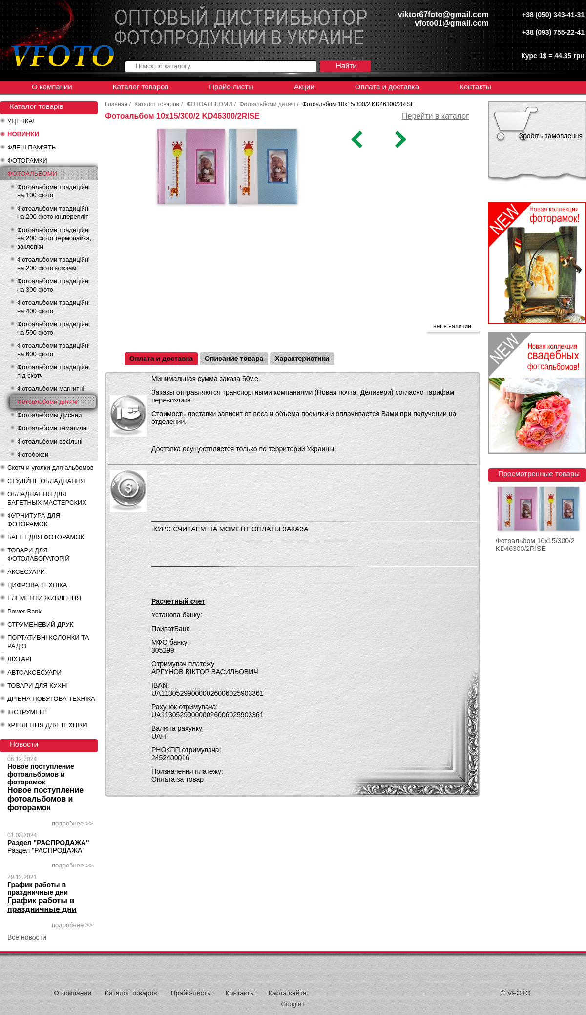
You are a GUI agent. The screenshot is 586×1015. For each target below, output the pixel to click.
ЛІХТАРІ (19, 659)
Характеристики (302, 358)
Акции (304, 87)
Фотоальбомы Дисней (49, 415)
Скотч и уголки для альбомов (50, 467)
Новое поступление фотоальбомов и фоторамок (40, 774)
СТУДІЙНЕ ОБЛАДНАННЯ (46, 481)
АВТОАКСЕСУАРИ (34, 672)
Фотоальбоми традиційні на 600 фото (53, 350)
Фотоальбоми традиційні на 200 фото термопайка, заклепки (54, 238)
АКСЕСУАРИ (26, 571)
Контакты (475, 87)
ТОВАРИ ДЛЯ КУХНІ (37, 685)
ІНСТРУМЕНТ (27, 712)
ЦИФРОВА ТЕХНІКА (37, 585)
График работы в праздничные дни (37, 888)
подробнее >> (72, 823)
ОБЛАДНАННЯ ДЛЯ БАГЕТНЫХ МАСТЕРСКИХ (46, 498)
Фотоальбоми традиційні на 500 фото (53, 328)
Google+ (293, 1004)
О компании (52, 87)
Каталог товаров (141, 87)
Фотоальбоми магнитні (50, 388)
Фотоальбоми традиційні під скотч (53, 371)
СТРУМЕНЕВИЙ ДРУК (40, 624)
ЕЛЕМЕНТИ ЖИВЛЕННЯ (44, 598)
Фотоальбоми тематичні (52, 428)
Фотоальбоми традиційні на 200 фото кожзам (53, 264)
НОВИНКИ (23, 134)
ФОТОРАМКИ (27, 160)
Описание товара (234, 358)
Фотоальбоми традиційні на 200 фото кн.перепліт (53, 212)
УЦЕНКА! (21, 121)
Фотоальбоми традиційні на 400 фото (53, 307)
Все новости (26, 937)
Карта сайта (288, 993)
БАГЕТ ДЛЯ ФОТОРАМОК (45, 537)
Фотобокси (32, 454)
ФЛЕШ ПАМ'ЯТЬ (31, 147)
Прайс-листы (231, 87)
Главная (116, 104)
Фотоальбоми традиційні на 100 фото (53, 191)
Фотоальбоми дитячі (47, 401)
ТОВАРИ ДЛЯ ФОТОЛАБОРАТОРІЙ (38, 554)
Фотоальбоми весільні (50, 441)
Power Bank (24, 611)
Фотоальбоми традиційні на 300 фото (53, 285)
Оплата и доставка (387, 87)
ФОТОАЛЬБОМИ (32, 173)
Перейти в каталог (435, 116)
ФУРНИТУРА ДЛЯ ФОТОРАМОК (33, 520)
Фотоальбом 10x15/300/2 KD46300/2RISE (535, 544)
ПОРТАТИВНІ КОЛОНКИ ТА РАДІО (48, 642)
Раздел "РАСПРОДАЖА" (48, 842)
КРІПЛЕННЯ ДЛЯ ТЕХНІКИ (47, 725)
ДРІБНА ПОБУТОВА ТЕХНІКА (51, 698)
